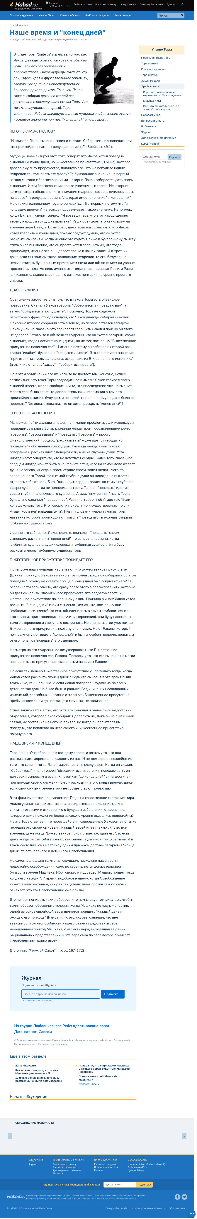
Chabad (66, 1196)
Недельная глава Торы (106, 1167)
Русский (171, 4)
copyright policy (59, 1044)
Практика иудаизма (21, 15)
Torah (93, 1199)
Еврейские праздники (105, 1164)
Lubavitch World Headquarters (131, 1196)
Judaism (100, 1199)
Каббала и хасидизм (97, 15)
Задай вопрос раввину (64, 1164)
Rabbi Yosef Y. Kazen (70, 1199)
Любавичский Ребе (137, 1167)
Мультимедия (123, 15)
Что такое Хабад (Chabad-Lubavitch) (146, 1164)
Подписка (58, 1173)
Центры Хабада (128, 4)
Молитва (98, 1170)
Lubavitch (75, 1196)
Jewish (112, 1199)
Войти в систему (82, 4)
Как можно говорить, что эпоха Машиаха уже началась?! (36, 1071)
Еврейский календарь (64, 1167)
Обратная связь (177, 1208)
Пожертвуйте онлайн (151, 4)
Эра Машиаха (19, 25)
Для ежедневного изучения (67, 1170)
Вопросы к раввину (105, 4)
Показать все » (89, 1084)
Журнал (33, 1164)
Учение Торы (46, 15)
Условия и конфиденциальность (148, 1208)
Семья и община (69, 15)
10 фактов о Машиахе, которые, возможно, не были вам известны (38, 1079)
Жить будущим (25, 1065)
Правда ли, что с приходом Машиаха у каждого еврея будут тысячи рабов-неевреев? (105, 1068)
